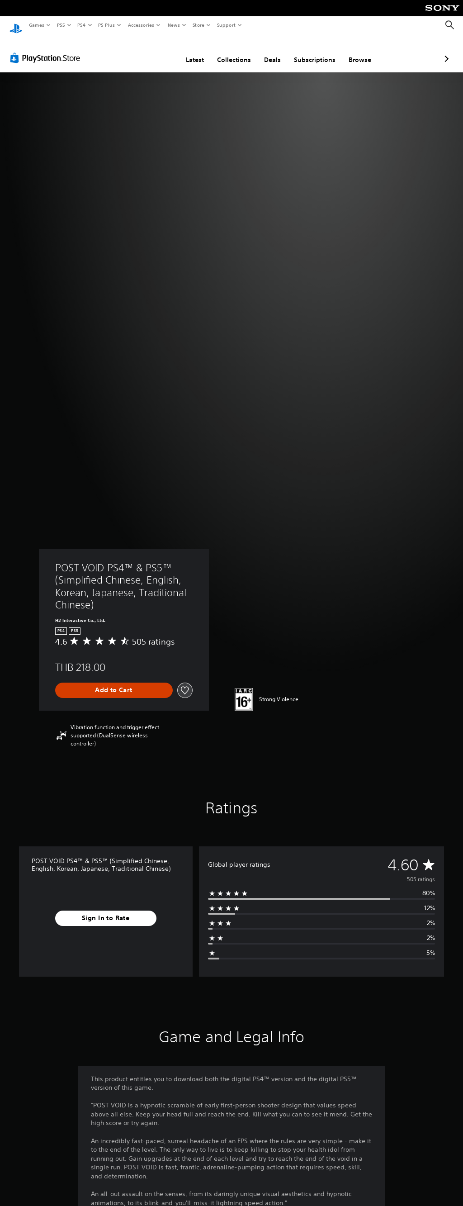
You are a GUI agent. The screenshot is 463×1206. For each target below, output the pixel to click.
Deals (224, 51)
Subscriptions (267, 51)
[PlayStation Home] (16, 25)
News (174, 25)
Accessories (141, 25)
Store (198, 25)
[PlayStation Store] (47, 49)
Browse (312, 51)
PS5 (61, 25)
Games (36, 25)
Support (226, 25)
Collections (186, 51)
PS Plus (106, 25)
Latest (147, 51)
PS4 (81, 25)
